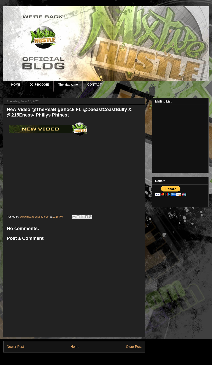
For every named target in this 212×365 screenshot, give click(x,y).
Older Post (134, 346)
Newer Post (15, 346)
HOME (15, 84)
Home (75, 346)
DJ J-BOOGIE (39, 84)
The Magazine (68, 84)
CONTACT (94, 84)
